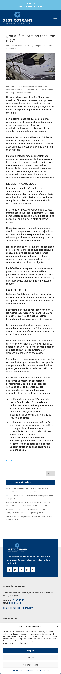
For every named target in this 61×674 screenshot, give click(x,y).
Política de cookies (17, 670)
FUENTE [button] (9, 460)
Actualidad (28, 45)
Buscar (51, 473)
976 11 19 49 (30, 3)
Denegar (30, 657)
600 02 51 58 (15, 603)
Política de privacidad (33, 670)
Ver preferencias (30, 664)
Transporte (47, 45)
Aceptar (30, 650)
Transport (38, 45)
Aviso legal (46, 670)
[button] (57, 626)
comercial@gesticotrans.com (30, 6)
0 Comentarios (12, 48)
